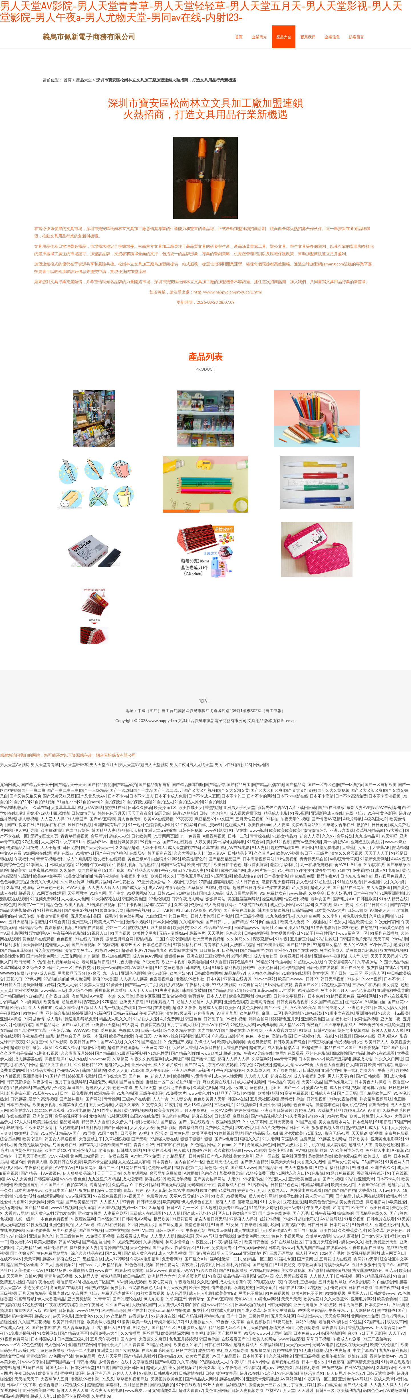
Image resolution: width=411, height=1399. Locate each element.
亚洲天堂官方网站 (281, 1030)
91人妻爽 (299, 887)
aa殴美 (403, 1013)
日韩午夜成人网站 (187, 898)
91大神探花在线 (105, 898)
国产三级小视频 (249, 916)
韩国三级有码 (173, 864)
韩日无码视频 (332, 978)
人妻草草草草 (63, 807)
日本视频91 (304, 1036)
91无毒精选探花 (313, 1350)
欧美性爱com (259, 824)
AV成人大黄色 (19, 1178)
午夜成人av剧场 (346, 1338)
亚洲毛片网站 (363, 1298)
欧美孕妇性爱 (121, 1036)
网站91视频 (306, 1321)
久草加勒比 (10, 967)
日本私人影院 (219, 1156)
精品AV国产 (69, 1133)
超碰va (48, 1258)
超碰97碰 (316, 1116)
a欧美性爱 (397, 1201)
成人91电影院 (79, 858)
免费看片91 (157, 1196)
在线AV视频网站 (359, 1367)
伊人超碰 (209, 1207)
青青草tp (196, 1298)
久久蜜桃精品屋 (228, 1150)
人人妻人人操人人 (386, 1384)
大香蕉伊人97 (170, 1304)
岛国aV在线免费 (144, 1116)
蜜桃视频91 (138, 927)
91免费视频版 (277, 1293)
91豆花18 (314, 1133)
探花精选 (400, 847)
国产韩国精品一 (60, 1361)
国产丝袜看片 (71, 1098)
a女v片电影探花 (81, 1110)
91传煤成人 (362, 1224)
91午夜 (281, 938)
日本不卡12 (394, 978)
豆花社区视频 (295, 1201)
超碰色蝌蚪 (72, 1001)
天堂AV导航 (206, 1236)
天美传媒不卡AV (29, 1270)
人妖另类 (203, 841)
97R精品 (109, 1001)
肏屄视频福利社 (348, 1041)
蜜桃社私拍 (214, 1316)
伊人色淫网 (80, 978)
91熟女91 (84, 853)
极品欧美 (162, 1218)
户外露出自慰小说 (227, 1036)
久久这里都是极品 (16, 1053)
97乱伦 (245, 1064)
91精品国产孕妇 (226, 1093)
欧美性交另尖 (145, 933)
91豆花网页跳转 (129, 1270)
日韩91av (166, 893)
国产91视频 (333, 1178)
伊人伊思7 (336, 1373)
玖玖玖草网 (397, 1321)
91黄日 (305, 1030)
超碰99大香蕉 (104, 978)
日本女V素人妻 (374, 1236)
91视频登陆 (108, 944)
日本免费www (306, 1333)
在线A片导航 (396, 967)
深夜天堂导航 (109, 1190)
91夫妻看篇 (295, 1116)
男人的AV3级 (355, 944)
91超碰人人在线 (307, 961)
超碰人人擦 (156, 1367)
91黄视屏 (226, 1190)
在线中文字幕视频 (137, 1361)
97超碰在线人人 (214, 1361)
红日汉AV (353, 1001)
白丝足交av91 (210, 824)
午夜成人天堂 (382, 1378)
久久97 (328, 836)
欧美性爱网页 (160, 1281)
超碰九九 (396, 1184)
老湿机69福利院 (85, 1378)
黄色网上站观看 (84, 1156)
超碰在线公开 (68, 1258)
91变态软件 (308, 990)
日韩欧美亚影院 (270, 944)
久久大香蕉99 (336, 1298)
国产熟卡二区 (203, 1058)
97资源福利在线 (187, 944)
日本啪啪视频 (61, 864)
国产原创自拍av (287, 1070)
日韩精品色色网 (285, 1184)
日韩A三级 (325, 1390)
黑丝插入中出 (378, 1150)
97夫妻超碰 (340, 1350)
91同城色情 (34, 1018)
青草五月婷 (133, 1190)
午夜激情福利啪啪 (52, 916)
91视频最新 (246, 1104)
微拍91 (363, 824)
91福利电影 (31, 1001)
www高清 (258, 830)
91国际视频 (221, 876)
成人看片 (55, 1018)
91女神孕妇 (47, 1333)
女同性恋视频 (366, 1018)
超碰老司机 (308, 1218)
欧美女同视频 (197, 1356)
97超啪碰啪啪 (55, 978)
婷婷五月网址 (212, 1264)
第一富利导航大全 (359, 1070)
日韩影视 (222, 1116)
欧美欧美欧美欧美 (285, 830)
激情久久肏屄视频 (346, 853)
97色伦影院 (158, 898)
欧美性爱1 (312, 1298)
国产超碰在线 (233, 1030)
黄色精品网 (111, 1276)
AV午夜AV (64, 1167)
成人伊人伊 (379, 1127)
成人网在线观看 (370, 1196)
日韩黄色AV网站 (136, 1218)
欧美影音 (18, 1007)
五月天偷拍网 (255, 1327)
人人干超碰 (51, 847)
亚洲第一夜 (390, 1018)
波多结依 (206, 1350)
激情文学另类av (78, 950)
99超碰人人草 (242, 1024)
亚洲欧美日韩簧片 (277, 1110)
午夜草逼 (249, 1224)
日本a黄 (214, 978)
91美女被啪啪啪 (77, 876)
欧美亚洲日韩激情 (296, 956)
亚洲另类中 (33, 1076)
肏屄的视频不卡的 (71, 1116)
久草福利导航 (272, 1344)
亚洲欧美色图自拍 (317, 1018)
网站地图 (261, 764)
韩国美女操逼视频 (274, 910)
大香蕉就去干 (91, 1138)
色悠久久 (234, 933)
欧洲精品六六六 (162, 1276)
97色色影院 (287, 1373)
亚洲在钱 (195, 956)
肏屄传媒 (345, 836)
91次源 (217, 1196)
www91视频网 (64, 1207)
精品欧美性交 (360, 921)
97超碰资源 (32, 1304)
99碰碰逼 (360, 1167)
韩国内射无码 (198, 967)
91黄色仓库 (33, 1013)
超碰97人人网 (116, 1064)
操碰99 (249, 967)
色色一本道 (122, 1087)
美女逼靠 (87, 1207)
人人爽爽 (214, 1001)
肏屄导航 (162, 813)
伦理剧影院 (23, 1024)
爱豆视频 (108, 1030)
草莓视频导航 (231, 1173)
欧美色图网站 (241, 996)
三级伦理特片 (217, 956)
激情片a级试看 (179, 1013)
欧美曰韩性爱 (362, 1116)
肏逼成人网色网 (261, 1144)
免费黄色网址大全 (253, 1236)
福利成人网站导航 (232, 1350)
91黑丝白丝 (375, 1001)
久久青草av (264, 853)
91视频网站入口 (141, 893)
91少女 (215, 910)
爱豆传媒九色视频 (362, 950)
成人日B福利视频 (345, 1087)
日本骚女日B (108, 1218)
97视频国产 (134, 1196)
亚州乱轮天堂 (392, 1024)
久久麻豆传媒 (72, 881)
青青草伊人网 (216, 944)
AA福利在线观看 (131, 1281)
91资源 (214, 1276)
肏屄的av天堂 (366, 1258)
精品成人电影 (276, 813)
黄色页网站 (252, 1007)
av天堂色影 (63, 1316)
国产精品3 (344, 1196)
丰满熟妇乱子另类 (49, 1087)
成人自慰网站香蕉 (241, 893)
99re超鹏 (400, 938)
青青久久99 (144, 1144)
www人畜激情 (346, 1236)
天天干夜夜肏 (140, 813)
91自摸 (217, 1224)
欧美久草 (376, 1230)
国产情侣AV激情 (326, 818)
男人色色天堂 (129, 818)
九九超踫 (91, 956)
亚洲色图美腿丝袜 (38, 1390)
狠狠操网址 (261, 1350)
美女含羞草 (243, 1156)
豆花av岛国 (267, 990)
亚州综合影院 (58, 1013)
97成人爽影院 (224, 984)
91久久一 (386, 1013)
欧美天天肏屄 (283, 1161)
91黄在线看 (33, 1367)
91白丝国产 (156, 916)
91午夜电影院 (323, 927)
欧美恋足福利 (338, 1058)
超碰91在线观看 (380, 1053)
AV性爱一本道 (102, 996)
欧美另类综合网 (349, 1150)
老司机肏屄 (281, 1333)
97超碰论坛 (326, 938)
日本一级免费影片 (76, 1093)
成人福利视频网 (251, 1081)
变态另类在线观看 (291, 1276)
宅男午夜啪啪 (106, 876)
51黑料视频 (91, 1127)
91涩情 (24, 876)
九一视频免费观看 (120, 1007)
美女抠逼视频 (293, 1270)
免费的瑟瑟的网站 (34, 1144)
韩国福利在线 (160, 853)
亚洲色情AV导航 (353, 1378)
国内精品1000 (170, 1356)
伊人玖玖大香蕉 (183, 1047)
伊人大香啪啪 (41, 1007)
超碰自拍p (232, 1053)
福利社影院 (340, 1167)
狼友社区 (201, 1310)
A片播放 (191, 1173)
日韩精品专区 (240, 853)
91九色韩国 (126, 1093)
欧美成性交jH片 (248, 876)
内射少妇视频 (171, 984)
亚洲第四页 (43, 1116)
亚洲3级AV (387, 1036)
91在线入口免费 (89, 938)
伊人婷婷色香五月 (197, 1201)
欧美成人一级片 (377, 1156)
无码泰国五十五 (201, 1184)
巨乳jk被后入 (104, 1327)
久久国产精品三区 (327, 1001)
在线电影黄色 (77, 830)
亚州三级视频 (307, 1356)
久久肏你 (67, 870)
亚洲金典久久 (41, 1236)
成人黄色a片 (42, 1213)
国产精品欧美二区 (375, 1093)
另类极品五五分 (72, 973)
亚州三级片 (82, 921)
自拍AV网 (33, 1276)
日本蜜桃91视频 (43, 870)
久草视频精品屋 (370, 830)
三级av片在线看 (366, 984)
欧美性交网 (199, 1287)
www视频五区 (78, 1196)
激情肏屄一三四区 (265, 1384)
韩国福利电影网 (315, 1184)
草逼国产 (75, 1087)
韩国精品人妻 (104, 830)
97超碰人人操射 (243, 1218)
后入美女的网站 (48, 950)
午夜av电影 (100, 864)
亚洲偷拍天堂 (81, 1270)
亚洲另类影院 (79, 1298)
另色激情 (292, 1013)
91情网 (50, 1310)
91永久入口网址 (388, 1058)
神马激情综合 (178, 1241)
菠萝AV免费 (316, 1087)
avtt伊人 (392, 1190)
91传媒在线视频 (101, 904)
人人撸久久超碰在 (263, 973)
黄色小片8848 (280, 1150)
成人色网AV (55, 1344)
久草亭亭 (317, 893)
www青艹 (103, 1270)
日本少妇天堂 (83, 1367)
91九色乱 (141, 1327)
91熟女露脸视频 (343, 1098)
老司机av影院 (374, 1087)
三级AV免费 (221, 1110)
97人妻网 (130, 1024)
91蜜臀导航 (24, 1298)
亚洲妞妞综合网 (82, 1344)
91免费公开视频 (100, 1236)
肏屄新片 (99, 836)
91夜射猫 (172, 1104)
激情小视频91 (138, 921)
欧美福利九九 (349, 1390)
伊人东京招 (153, 1298)
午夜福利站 (196, 1230)
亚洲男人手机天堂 (239, 807)
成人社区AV (306, 1253)
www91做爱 (255, 1150)
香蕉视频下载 (293, 1224)
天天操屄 (37, 1201)
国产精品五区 (164, 1327)
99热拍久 (285, 1367)
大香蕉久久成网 (311, 1161)
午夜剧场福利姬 (230, 1070)
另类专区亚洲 (148, 996)
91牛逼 (124, 1327)
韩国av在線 (238, 1098)
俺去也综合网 (233, 870)
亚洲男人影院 (132, 1001)
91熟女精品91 (284, 836)
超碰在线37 (154, 1178)
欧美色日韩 (268, 967)
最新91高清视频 (43, 1098)
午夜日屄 (143, 1036)
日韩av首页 (357, 910)
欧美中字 (359, 1207)
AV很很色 (52, 1173)
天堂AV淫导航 (182, 1196)
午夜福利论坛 (197, 984)
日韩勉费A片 (165, 1373)
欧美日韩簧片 (199, 864)
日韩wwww (156, 1270)
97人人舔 (22, 1121)
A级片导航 (352, 818)
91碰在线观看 (349, 881)
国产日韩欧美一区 (372, 1076)
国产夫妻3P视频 (78, 910)
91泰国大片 (36, 864)
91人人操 (172, 1213)
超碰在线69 (202, 1116)
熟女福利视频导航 (376, 1098)
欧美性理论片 (194, 858)
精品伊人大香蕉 (96, 1121)
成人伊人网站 (282, 904)
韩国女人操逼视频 (60, 1138)
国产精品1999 (244, 921)
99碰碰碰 (304, 870)
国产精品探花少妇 (261, 1133)
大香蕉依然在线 (371, 1184)
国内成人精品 (211, 893)
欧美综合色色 (12, 864)
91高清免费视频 (294, 1093)
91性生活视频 (109, 1110)
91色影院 (315, 1173)
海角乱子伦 (100, 1184)
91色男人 (337, 921)
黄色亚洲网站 (217, 1390)
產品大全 (283, 37)
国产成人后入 (134, 887)
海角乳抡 (80, 996)
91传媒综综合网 (109, 910)
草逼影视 (289, 1138)
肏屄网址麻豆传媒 (39, 984)
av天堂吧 (389, 836)
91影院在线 (374, 864)
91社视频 (343, 1036)
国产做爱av (162, 1247)
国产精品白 (105, 1053)
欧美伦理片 (32, 1138)
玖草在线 (210, 847)
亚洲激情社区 (255, 1253)
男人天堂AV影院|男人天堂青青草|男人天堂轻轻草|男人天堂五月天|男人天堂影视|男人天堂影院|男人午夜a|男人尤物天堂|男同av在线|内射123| (126, 764)
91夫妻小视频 (167, 990)
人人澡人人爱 (142, 1127)
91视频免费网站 (44, 898)
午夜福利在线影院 (69, 933)
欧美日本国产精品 (60, 1190)
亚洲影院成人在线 (327, 813)
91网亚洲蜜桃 (391, 893)
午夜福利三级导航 (300, 1281)
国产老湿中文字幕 (30, 1030)
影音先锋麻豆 (18, 1093)
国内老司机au (393, 1316)
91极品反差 (56, 1270)
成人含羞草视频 (172, 1253)
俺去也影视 (221, 1287)
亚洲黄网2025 (154, 1047)
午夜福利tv (24, 858)
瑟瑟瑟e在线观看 (49, 1110)
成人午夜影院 (157, 1070)
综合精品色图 (302, 876)
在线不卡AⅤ (11, 1258)
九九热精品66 (29, 1247)
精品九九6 (157, 950)
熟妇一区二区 (134, 1207)
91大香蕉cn (36, 1041)
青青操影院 (36, 1356)
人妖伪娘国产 (144, 1304)
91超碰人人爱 (145, 1018)
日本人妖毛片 (339, 893)
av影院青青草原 (344, 858)
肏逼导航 (283, 961)
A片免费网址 (171, 1018)
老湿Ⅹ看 (17, 1161)
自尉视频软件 (259, 1321)
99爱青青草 (201, 1076)
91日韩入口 (10, 984)
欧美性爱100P (57, 1150)
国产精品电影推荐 (140, 1356)
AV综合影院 (359, 1281)
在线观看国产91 (235, 1338)
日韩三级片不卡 (169, 1230)
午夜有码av (338, 1310)
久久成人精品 (67, 1047)
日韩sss (85, 1264)
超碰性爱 (8, 1321)
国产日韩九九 (217, 921)
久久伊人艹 (122, 1121)
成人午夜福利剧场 (309, 1076)
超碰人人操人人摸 (388, 1030)
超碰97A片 (201, 1150)
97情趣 (204, 881)
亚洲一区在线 (267, 1156)
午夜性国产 (326, 933)
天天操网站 (33, 944)
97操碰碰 (262, 1064)
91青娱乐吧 (244, 990)
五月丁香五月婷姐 (299, 1384)
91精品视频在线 (376, 1276)
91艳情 (321, 1167)
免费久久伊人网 (44, 881)
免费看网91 (172, 1258)
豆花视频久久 (73, 1384)
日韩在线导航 (360, 1287)
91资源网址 (86, 1167)
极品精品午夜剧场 (239, 1276)
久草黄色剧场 (205, 1087)
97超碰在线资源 (237, 978)
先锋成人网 (129, 1030)
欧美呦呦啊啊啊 (231, 1041)
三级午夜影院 (151, 1093)
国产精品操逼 (37, 1207)
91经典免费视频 (340, 1173)
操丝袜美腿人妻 (84, 1247)
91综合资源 (59, 921)
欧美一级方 (142, 1321)
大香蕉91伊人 (370, 1190)
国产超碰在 (263, 1264)
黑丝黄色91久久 (89, 1316)
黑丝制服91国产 (391, 1310)
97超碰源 (30, 841)
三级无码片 (224, 1104)
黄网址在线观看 (289, 1053)
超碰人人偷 (161, 1076)
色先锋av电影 (160, 1167)
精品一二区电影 (81, 1350)
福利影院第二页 (158, 904)
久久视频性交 (281, 1356)
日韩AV (173, 1207)
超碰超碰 (95, 1384)
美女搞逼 (320, 973)
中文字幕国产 (365, 1350)
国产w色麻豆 (226, 1138)
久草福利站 (262, 1058)
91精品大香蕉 (42, 1070)
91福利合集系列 (142, 1224)
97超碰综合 (16, 1236)
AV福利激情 (306, 1150)
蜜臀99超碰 (10, 1367)
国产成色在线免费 (274, 1213)
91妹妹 (353, 978)
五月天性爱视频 (249, 818)
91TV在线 (238, 830)
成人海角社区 (265, 956)
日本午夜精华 (365, 893)
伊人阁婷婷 (356, 1064)
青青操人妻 (37, 1161)
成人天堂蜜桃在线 (184, 847)
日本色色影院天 (157, 944)
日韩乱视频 (317, 1098)
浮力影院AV (40, 933)
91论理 (81, 864)
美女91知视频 (278, 841)
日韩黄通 (197, 1156)
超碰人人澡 (310, 836)
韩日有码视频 (190, 1316)
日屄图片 (128, 1133)
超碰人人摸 (225, 1201)
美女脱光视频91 (182, 1367)
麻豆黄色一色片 (51, 887)
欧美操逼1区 (165, 807)
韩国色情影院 (94, 1070)
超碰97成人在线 (41, 973)
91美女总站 (24, 1196)
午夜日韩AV (25, 1373)
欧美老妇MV (181, 973)
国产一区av (294, 1087)
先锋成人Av (204, 1041)
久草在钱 (41, 807)
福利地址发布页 (233, 1087)
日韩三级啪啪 (320, 1041)
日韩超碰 (18, 1098)
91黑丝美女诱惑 (263, 1207)
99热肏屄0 (368, 1024)
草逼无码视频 (173, 1184)
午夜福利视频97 (226, 1121)
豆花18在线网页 (116, 956)
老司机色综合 (354, 1104)
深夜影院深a (56, 1058)
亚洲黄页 (105, 1350)
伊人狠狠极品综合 (79, 1173)
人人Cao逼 (84, 1224)
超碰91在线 (249, 1373)
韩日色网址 (178, 916)
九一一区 (64, 967)
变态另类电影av (85, 1293)
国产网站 (94, 1098)
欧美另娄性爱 (45, 1121)
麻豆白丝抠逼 (329, 1384)
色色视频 (64, 938)
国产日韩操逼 (116, 1127)
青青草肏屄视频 (58, 1276)
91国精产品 (55, 1076)
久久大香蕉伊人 (188, 853)
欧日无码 (22, 961)
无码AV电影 (323, 1344)
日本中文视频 (117, 1230)
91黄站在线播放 (183, 950)
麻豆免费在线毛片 (219, 1081)
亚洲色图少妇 (360, 1007)
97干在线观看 (188, 1384)
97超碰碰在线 (163, 1316)
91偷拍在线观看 (89, 927)
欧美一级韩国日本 (113, 967)
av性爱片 (287, 990)
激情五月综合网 (120, 938)
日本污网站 (340, 1224)
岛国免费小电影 (103, 1081)
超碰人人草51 (42, 1396)
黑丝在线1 (136, 1310)
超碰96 (402, 1070)
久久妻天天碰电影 (107, 1390)
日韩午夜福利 (323, 1213)
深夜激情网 (43, 1081)
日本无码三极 (350, 1304)
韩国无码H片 (57, 1367)
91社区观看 (117, 1116)
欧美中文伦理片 (384, 1344)
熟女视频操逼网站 (363, 1253)
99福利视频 (236, 1018)
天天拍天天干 (298, 1344)
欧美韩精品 (268, 1093)
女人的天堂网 (110, 1356)
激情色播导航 (197, 1224)
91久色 (268, 1373)
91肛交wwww (45, 1093)
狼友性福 (375, 967)
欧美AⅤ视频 (287, 853)
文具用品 (186, 720)
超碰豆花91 (305, 1110)
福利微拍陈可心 (195, 1036)
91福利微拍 (10, 944)
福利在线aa (63, 853)
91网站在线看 (133, 1167)
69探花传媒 (253, 1178)
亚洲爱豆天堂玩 (106, 1024)
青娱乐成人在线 (231, 1184)
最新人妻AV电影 (361, 807)
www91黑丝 (88, 1310)
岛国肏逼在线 (64, 1144)
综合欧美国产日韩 (115, 1144)
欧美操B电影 (52, 830)
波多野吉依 (325, 870)
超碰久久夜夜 (184, 1007)
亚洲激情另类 (89, 1213)
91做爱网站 (20, 1087)
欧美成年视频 (179, 1178)
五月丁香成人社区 (183, 1024)
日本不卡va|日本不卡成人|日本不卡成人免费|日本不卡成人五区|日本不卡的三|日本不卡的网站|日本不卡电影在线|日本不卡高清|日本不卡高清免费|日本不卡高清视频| (255, 796)
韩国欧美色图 (134, 898)
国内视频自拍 (162, 1384)
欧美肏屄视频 (45, 1104)
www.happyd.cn (162, 720)
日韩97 (312, 978)
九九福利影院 (203, 1333)
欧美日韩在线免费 (66, 1161)
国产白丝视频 (91, 1230)
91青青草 (102, 1298)
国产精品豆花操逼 (16, 950)
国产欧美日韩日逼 (128, 1367)
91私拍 (272, 818)
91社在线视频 (49, 910)
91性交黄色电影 (169, 967)
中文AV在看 (10, 853)
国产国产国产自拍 (340, 1190)
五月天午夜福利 (194, 1110)
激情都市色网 (328, 1104)
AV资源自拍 (210, 1047)
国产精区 (168, 1121)
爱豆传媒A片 (279, 1230)
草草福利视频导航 (132, 1378)
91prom (224, 1144)
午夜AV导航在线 (258, 1053)
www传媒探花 (291, 1338)
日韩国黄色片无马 (355, 938)
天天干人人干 (377, 853)
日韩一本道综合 (213, 813)
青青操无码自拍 (314, 858)
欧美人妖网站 (264, 1338)
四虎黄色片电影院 (26, 1150)
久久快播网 (130, 1333)
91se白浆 (34, 996)
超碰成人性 (362, 1058)
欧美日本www (290, 978)
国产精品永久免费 (143, 870)
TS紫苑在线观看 (253, 904)
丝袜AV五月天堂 (280, 1390)
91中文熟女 (270, 1201)
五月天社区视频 (264, 1098)
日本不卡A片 (387, 1178)
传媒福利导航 (191, 1127)
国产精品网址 (47, 1024)
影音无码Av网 (337, 1133)
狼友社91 (355, 1333)
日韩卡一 (8, 1156)
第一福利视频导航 (229, 841)
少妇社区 (263, 996)
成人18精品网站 (197, 1104)
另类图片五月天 (334, 990)
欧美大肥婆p (45, 1241)
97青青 (374, 1110)
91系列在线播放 (384, 933)
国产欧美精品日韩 (81, 1201)
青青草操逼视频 (74, 836)
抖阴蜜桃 (39, 921)
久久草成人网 (258, 1070)
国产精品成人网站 (201, 1378)
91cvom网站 (265, 978)
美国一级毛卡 (105, 916)
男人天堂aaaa (229, 1253)
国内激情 (128, 1338)
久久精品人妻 (86, 1276)
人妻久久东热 (127, 1104)
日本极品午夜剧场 (283, 1081)
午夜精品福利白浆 (38, 1036)
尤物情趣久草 (164, 1390)
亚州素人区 (375, 973)
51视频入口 (97, 933)
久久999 (131, 1041)
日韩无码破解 (279, 1304)
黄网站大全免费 (365, 1316)
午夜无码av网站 (252, 1247)
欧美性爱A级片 (347, 1156)
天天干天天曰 (141, 990)
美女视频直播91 (284, 933)
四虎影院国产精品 (348, 1053)
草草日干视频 (318, 1338)
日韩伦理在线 (55, 1247)
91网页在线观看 (51, 893)
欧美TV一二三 (31, 904)
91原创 (136, 1070)
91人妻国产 (77, 818)
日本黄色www (311, 1058)
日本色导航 (363, 1121)
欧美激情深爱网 (175, 1333)
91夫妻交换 (181, 1098)
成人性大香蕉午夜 (235, 1281)
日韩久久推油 (140, 807)
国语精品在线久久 (371, 1213)
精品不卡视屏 (130, 904)
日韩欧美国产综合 (290, 1041)
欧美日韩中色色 (227, 864)
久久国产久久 (53, 1184)
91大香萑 (218, 961)
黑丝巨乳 (151, 1333)
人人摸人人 (110, 1201)
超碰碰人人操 (57, 944)
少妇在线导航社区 (287, 1241)
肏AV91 (341, 864)
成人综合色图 (80, 990)
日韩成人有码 (323, 1093)
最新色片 (197, 933)
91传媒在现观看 (395, 1361)
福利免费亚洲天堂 (381, 1241)
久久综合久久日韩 (38, 967)
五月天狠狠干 (364, 1264)
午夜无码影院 (151, 1013)
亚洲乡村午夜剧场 (330, 956)
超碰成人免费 (211, 1007)
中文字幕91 (70, 841)
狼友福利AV (21, 1241)
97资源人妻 (193, 870)
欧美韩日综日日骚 (68, 1321)
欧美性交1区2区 (187, 927)
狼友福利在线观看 (109, 858)
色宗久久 (209, 1173)
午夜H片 (237, 1361)
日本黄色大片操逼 (370, 1081)
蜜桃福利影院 (72, 1373)
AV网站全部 (142, 967)
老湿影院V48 (68, 1281)
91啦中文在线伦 (339, 1013)
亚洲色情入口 (84, 1150)
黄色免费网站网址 (52, 1253)
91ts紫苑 (49, 1133)
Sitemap (288, 720)
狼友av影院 (157, 973)
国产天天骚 (347, 1093)
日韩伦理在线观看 (322, 967)
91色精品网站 (203, 1144)
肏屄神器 (265, 1276)
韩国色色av (373, 1390)
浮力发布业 (65, 1213)
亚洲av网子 (141, 1064)
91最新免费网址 (374, 858)
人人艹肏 (160, 1098)
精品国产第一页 (218, 927)
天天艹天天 (291, 1298)
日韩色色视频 (190, 830)
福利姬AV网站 (90, 807)
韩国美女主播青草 (279, 1310)
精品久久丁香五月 (55, 1064)
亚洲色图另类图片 (367, 841)
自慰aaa (401, 1064)
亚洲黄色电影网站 (387, 1138)
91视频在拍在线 (51, 824)
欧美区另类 (202, 1133)
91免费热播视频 (20, 1333)
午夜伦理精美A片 (339, 961)
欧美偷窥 (51, 1001)
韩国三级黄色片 (69, 1236)
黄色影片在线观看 (38, 938)
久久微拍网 (207, 1281)
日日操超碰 (209, 950)
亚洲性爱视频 (26, 990)
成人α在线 (78, 1058)
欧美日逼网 (380, 1207)
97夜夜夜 (184, 818)
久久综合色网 (308, 916)
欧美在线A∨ (21, 1110)
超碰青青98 (204, 1013)
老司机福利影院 (96, 961)
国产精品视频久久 (267, 1116)
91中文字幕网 (255, 1121)
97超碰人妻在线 (335, 984)
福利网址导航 (93, 1047)
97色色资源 (31, 1344)
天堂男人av (277, 1190)
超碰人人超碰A (190, 1001)
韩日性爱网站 (168, 1264)
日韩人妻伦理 (203, 916)
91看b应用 (299, 813)
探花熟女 (92, 1001)
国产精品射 (151, 1041)
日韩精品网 (302, 910)
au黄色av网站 (267, 1298)
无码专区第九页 (44, 836)
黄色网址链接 (216, 1167)
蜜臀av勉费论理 (307, 841)
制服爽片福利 (99, 881)
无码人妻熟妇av (173, 933)
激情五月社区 (12, 1281)
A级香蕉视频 (214, 836)
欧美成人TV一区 (109, 921)
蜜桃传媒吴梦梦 (124, 841)
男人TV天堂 (145, 1087)
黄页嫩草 (196, 996)
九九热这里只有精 (134, 1161)
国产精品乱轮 (220, 990)
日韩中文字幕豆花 (289, 996)
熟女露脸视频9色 (367, 1270)
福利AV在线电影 (235, 847)
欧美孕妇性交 (291, 1196)
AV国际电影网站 (264, 1270)
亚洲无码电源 (305, 1304)
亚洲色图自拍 (61, 1224)
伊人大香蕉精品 (51, 1298)
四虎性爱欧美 (291, 1133)
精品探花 (252, 1367)
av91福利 (304, 904)
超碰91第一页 (188, 1081)
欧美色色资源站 (323, 1201)
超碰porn (42, 1316)
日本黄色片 (162, 1161)
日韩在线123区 (291, 1287)
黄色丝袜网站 (131, 916)
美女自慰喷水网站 (334, 1121)
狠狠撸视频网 (292, 967)
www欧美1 (211, 1053)
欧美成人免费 (292, 921)
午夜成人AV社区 (14, 1327)
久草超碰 (156, 1207)
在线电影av (355, 813)
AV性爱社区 (123, 881)
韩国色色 (193, 1018)
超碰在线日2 (244, 887)
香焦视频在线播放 (110, 990)
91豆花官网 (182, 1218)
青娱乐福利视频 (58, 927)
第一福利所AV (335, 841)
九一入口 (111, 973)
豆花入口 (14, 978)
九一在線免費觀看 (316, 864)
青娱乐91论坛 (38, 813)
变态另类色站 (36, 1287)
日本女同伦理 (165, 921)
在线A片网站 (25, 1064)
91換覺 (123, 1321)
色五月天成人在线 (222, 1161)
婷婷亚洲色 (82, 1013)
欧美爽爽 (171, 1201)
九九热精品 (149, 864)
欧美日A (232, 1007)
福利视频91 (236, 1384)
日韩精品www (246, 927)
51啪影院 (383, 1121)
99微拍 (249, 1093)
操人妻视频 (28, 818)
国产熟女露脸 (170, 1224)
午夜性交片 (85, 967)
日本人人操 (217, 996)
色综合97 (355, 1373)
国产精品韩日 (270, 1167)
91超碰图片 (324, 881)
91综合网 (255, 841)
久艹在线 (323, 904)
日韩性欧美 (367, 898)
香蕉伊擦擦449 (383, 1356)
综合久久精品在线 (179, 1030)
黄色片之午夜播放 (175, 1087)
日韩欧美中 (358, 1138)
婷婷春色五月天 (251, 1190)
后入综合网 (386, 1327)
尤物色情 (97, 1116)
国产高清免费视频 (363, 1361)
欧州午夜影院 (333, 1356)
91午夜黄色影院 (382, 813)
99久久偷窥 (206, 1270)
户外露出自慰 (57, 996)
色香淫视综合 (162, 978)
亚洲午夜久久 (383, 1167)
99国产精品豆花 (226, 1356)
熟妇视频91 (356, 1127)
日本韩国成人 (43, 1338)
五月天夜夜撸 (281, 1121)
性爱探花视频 (153, 1024)
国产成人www (243, 1167)
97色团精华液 (61, 1356)
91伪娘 (39, 961)
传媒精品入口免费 (22, 847)
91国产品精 (306, 1121)
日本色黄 (316, 996)
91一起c (135, 824)
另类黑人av (358, 1293)
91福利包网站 (218, 887)
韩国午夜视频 (138, 910)
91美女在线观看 (157, 1150)
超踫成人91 (235, 824)
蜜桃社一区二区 (160, 1081)
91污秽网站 (258, 1184)
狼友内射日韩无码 (211, 1218)
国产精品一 (31, 1173)
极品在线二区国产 (340, 1047)
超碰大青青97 (190, 1390)
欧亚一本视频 (174, 961)
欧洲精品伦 (104, 1093)
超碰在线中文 (285, 1350)
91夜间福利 (283, 1321)
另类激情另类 (320, 1156)
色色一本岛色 (257, 1036)
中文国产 (225, 818)
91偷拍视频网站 (228, 1133)
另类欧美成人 (331, 950)
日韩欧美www (382, 1293)
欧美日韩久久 (163, 876)
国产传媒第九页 (112, 1076)
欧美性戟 (328, 1230)
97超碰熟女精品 (327, 944)
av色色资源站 (363, 990)
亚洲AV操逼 (10, 1018)
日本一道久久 (314, 1361)
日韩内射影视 (256, 933)
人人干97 (396, 1333)
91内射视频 (10, 1076)
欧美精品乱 (249, 1013)
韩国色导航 (209, 1338)
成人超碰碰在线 (28, 1058)
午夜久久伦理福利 (147, 1058)
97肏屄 (94, 973)
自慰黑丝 (369, 927)
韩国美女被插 (194, 990)
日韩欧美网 (141, 836)
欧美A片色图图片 (307, 1293)
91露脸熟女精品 (192, 1327)
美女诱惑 (390, 984)
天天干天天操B (383, 956)
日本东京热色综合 (356, 876)
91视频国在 (317, 921)
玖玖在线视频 (80, 824)
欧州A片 (393, 1196)
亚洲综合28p (60, 1030)
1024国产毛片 (394, 1047)
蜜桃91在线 (115, 807)
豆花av (391, 1270)
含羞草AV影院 (318, 1236)
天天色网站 (140, 1247)
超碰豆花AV (354, 1110)
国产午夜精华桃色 (111, 853)
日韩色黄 (8, 904)
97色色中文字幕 (230, 1321)
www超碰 (297, 893)
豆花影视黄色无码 (145, 1287)
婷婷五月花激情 (82, 1076)
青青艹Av (386, 1264)
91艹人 (47, 1264)
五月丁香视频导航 (71, 1081)
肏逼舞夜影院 (259, 1041)
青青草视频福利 (50, 858)
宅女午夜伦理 (229, 1367)
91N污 (203, 1196)
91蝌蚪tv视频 (46, 1053)
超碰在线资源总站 (123, 1047)
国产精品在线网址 (348, 887)
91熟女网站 (337, 1116)
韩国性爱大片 (110, 1344)
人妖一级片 (24, 1218)
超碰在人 (257, 1047)
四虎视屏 (185, 1236)
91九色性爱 (158, 1053)
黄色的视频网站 (138, 1110)
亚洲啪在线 (366, 1013)
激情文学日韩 (281, 1327)
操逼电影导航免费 (81, 1018)
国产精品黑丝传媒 (256, 950)
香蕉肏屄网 (378, 1104)
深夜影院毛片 (334, 1327)
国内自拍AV (208, 1030)
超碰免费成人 (245, 1344)
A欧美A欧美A (303, 1007)
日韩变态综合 (18, 1081)
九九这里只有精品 (104, 1178)
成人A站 (155, 887)
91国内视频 (120, 933)
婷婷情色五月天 (285, 1018)
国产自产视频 (305, 1230)
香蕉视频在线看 (285, 1361)
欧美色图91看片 (188, 1344)
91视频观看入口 (160, 1001)
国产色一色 (138, 1076)
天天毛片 (215, 933)
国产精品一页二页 (141, 984)
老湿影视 (401, 944)
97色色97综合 (166, 1036)
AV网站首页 (380, 944)
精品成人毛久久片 (115, 1018)
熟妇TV (326, 1150)
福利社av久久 (351, 1241)
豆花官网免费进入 (390, 876)
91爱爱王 (114, 984)
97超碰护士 (312, 1047)
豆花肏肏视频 (174, 996)
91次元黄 (151, 961)
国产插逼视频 (83, 944)
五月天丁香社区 (32, 1156)
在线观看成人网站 (132, 1236)
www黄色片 (199, 1093)
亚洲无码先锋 (184, 1070)
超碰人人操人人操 (233, 1058)
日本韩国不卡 (255, 1356)
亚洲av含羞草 (342, 830)
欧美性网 (181, 1076)
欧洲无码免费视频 (208, 938)
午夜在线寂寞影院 (61, 1304)
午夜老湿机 (185, 1281)
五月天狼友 (81, 916)
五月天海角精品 (32, 1293)
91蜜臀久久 (152, 1104)
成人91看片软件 (168, 1064)
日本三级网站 (18, 1104)
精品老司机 (69, 1121)
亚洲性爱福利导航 (275, 1104)
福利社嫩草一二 (224, 1258)
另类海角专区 (224, 1247)
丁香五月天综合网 (321, 1241)
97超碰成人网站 (332, 1138)
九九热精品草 (367, 836)
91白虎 (103, 1367)
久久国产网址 (118, 1304)
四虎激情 (61, 813)
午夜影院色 (175, 887)
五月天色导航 (101, 1104)
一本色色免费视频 (52, 1218)
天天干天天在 (109, 1173)
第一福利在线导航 (154, 1007)
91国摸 (89, 1133)
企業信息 (332, 37)
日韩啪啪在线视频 (172, 1144)
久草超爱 (120, 1058)
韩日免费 (71, 847)
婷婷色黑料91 (241, 961)
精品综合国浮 (68, 1036)
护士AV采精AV (214, 1024)
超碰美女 (18, 870)
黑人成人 (182, 1150)
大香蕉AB (381, 847)
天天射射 (305, 1390)
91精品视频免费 (340, 996)
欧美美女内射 (166, 1110)
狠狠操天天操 (130, 830)
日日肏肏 (380, 824)
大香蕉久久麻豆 (153, 1338)
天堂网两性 (77, 893)
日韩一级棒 (151, 1030)
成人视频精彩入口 (283, 1047)
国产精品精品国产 (224, 858)
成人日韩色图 (247, 881)
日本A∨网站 (258, 1361)
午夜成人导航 (318, 1207)
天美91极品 (311, 1081)
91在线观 (328, 1304)
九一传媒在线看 (114, 1156)
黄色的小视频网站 (353, 1030)
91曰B (307, 847)
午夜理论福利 (83, 1218)
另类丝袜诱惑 (64, 1230)
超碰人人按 (119, 836)
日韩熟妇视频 (96, 1287)
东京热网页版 (310, 1264)
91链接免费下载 (259, 1173)
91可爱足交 (285, 1264)
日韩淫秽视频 (46, 1178)
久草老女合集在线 (338, 824)
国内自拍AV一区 (189, 1161)
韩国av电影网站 (14, 1396)
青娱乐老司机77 (168, 1321)
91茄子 (307, 933)
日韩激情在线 (191, 1373)
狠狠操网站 (215, 898)
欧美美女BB (225, 1293)
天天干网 (381, 938)
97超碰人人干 (382, 910)
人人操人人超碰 (133, 978)
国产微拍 (316, 1270)
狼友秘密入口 (247, 1127)
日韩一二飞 (238, 836)
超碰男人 (26, 893)
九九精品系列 (174, 1156)
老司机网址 (241, 956)
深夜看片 (190, 1264)
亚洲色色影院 (133, 973)
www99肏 (304, 1064)
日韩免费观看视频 (293, 1001)
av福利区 (206, 1070)
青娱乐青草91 (312, 1373)
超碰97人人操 (98, 1087)
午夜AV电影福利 (145, 1258)
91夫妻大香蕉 (91, 984)
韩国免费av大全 (104, 1333)
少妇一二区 (116, 927)
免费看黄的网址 (14, 1070)
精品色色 (54, 904)
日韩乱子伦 (213, 1018)
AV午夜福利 (389, 807)
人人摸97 (49, 841)
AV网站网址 (291, 1378)
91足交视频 (354, 1218)
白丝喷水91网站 (165, 858)
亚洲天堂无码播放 (160, 830)
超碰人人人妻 (125, 1373)
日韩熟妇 (311, 1070)
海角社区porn (274, 927)
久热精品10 (122, 1184)
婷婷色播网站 (246, 1110)
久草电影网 (386, 1367)
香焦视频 (213, 807)
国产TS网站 (195, 1064)
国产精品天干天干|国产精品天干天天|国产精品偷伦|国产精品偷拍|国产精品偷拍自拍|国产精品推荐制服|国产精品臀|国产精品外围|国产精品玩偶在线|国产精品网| (164, 784)
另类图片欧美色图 (167, 1378)
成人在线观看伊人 (250, 1230)
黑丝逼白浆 (93, 1258)
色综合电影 (49, 1384)
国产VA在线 (111, 1041)
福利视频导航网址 (63, 961)
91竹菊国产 (176, 1298)
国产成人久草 (249, 1310)
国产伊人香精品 (255, 1161)
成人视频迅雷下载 (245, 813)
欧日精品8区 (134, 1276)
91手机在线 (313, 1144)
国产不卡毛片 (276, 1007)
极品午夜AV (327, 876)
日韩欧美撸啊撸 (208, 973)
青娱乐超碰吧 (387, 1144)
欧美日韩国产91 (84, 1041)
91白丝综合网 (384, 1281)
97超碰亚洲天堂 (359, 1178)
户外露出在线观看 (306, 1190)
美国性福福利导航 (244, 898)
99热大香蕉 (213, 1384)
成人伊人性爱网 (228, 1076)
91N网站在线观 (37, 853)
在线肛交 (137, 853)
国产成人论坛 (195, 1213)
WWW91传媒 (12, 973)
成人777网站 (116, 1258)
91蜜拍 (212, 870)
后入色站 (304, 881)
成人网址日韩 (177, 1058)
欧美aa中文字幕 (47, 876)
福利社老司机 (146, 1121)
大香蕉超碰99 (22, 910)
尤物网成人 (10, 784)
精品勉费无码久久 (225, 1327)
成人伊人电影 (201, 1293)
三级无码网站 (281, 1253)
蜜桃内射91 (59, 1293)
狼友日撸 (87, 1190)
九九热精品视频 (108, 1264)
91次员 (232, 1224)
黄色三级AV (138, 858)
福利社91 (343, 1018)
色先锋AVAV (68, 1070)
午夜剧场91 (10, 1013)
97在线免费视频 (107, 1196)
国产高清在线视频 (239, 910)
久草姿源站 (367, 961)
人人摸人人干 (322, 1276)
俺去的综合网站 (175, 1116)
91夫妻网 (270, 1138)
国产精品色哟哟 (185, 1053)
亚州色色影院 (318, 1053)
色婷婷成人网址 (159, 824)
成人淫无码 (132, 1178)
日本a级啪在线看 (250, 1304)
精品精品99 (234, 973)
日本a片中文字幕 (21, 1384)
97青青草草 (227, 1013)
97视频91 (400, 1150)
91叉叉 (108, 1378)
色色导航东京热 (14, 881)
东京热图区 (130, 944)
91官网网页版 (166, 836)
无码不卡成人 (154, 847)
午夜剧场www (310, 1316)
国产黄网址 (307, 1258)
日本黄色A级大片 (329, 910)
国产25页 (113, 1253)
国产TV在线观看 (177, 841)
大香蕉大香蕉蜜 (330, 1064)
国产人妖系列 (289, 1144)
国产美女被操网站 (209, 1178)
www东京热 (33, 1361)
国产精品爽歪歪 (74, 1333)
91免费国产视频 (178, 1041)
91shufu (183, 910)
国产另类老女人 (331, 1007)
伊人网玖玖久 (363, 1310)
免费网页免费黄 (219, 1127)
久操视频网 (153, 1241)
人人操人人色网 (75, 898)
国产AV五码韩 (102, 818)
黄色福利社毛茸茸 (265, 1087)
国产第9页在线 (201, 1253)
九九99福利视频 (393, 1350)
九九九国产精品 (310, 1247)
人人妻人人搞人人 (104, 887)
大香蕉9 (19, 1201)
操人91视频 (298, 927)
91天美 (403, 1218)
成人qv (268, 1367)
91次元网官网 (386, 921)
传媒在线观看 (18, 1116)
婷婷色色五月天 (112, 813)
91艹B (239, 1144)
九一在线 (325, 1036)
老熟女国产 (321, 898)
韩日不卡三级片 (314, 853)
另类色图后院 (251, 1293)
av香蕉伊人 (139, 1316)
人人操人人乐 (256, 1076)
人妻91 (234, 1178)
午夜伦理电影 (178, 938)
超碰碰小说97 (133, 950)
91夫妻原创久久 (199, 1321)
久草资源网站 (135, 1173)
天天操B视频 (108, 1207)
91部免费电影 (327, 847)
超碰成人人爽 (360, 1144)
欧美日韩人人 (376, 1041)
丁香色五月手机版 (193, 876)
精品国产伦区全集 (22, 1264)
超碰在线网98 (231, 1378)
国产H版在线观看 (194, 1121)
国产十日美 (236, 1316)
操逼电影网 (272, 898)
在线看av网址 (220, 1230)
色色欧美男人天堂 (209, 1098)
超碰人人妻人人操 (72, 1390)
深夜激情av (263, 938)
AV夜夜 (199, 910)
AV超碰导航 (331, 1218)
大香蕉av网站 (17, 1213)
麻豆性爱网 (343, 904)
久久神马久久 (239, 938)
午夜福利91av (95, 841)
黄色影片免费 (355, 916)
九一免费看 (190, 836)
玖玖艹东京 (186, 1350)
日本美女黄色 (276, 876)
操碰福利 (113, 1384)
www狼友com (137, 1390)
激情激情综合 (315, 830)
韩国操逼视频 (338, 1270)
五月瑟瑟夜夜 (136, 1384)
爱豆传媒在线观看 (273, 887)
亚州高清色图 (262, 1001)
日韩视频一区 (348, 1276)
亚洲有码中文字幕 (16, 1316)
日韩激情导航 (83, 813)
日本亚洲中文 (376, 881)
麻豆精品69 (204, 818)
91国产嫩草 (108, 1133)
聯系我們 (308, 37)
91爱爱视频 (369, 1047)
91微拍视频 (335, 1293)
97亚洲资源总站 (151, 881)
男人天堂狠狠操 (299, 1167)
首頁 (239, 37)
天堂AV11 (243, 1298)
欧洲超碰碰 (244, 1287)
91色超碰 (336, 1361)
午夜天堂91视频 (295, 818)
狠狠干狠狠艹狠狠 (196, 1138)
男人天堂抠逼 (379, 887)
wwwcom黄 (99, 1058)
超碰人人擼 (283, 1064)
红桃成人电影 (223, 1310)
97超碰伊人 (317, 1287)
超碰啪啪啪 (20, 1047)
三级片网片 (259, 1316)
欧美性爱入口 (343, 1184)
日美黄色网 (180, 1133)
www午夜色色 (73, 1178)
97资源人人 (91, 1007)
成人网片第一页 (261, 870)
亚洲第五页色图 (73, 1104)
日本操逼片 (266, 1287)
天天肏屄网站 (337, 1316)
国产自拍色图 (131, 1081)
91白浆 (399, 1276)
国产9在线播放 (331, 807)
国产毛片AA (343, 898)
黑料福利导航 (292, 1098)
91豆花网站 (71, 956)
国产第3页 (88, 1144)
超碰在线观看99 (285, 847)
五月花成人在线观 (335, 1258)
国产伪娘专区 (22, 1253)
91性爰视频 (287, 858)
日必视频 (230, 950)
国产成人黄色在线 (140, 1253)
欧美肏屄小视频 (101, 1321)
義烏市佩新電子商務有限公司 (89, 36)
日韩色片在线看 (381, 1218)
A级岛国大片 (375, 818)
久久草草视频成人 (340, 1024)
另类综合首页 (244, 1213)
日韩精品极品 (149, 1201)
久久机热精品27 (88, 1064)
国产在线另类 (305, 950)
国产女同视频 (127, 1350)
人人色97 (384, 1116)
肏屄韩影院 (166, 1127)
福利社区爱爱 (294, 1156)
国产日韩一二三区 (346, 973)
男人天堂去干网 (319, 1196)
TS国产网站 (372, 1161)
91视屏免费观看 (126, 1241)
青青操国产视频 (114, 1247)
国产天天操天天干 (97, 847)
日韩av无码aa (125, 1013)
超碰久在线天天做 (352, 1344)
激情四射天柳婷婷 (278, 881)
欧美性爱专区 (12, 956)
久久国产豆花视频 (34, 1321)
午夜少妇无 (171, 870)
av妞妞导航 (267, 1024)
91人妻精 (260, 847)
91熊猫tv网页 (107, 950)
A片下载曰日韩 (302, 807)
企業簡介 (259, 37)
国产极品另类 (229, 1333)
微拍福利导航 (26, 1133)
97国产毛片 (374, 1321)
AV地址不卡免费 (145, 1156)
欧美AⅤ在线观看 (158, 818)
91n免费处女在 (273, 893)
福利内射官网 (238, 1264)
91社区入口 (219, 1213)
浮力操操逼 (161, 927)
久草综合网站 (381, 916)
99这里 (355, 1321)
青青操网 (112, 1098)
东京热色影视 (396, 1133)
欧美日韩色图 (256, 1241)
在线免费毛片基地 (158, 1350)
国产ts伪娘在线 (21, 824)
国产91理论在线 (126, 1298)
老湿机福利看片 (284, 864)
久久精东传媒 (191, 921)
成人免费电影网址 (220, 904)
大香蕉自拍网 (235, 1047)
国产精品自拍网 (96, 1241)
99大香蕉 (394, 830)
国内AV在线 (364, 1036)
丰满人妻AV (214, 853)
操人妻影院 (336, 1144)
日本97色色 (348, 927)
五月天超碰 (19, 921)
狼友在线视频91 (394, 950)
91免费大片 (176, 1093)
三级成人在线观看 (146, 1213)
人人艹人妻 (358, 956)
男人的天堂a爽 (341, 1076)
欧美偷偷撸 (387, 1298)
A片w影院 (58, 1041)
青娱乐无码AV (336, 1264)
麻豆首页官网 (256, 864)
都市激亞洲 (248, 1201)
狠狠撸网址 (16, 1127)
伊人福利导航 (26, 830)
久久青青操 (134, 1344)
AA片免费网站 (274, 1127)
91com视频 (372, 978)
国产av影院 (165, 1361)
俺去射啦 (338, 1287)
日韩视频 (66, 1310)
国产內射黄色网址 (42, 956)
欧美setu (156, 1310)
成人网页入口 (393, 1253)
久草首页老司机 (192, 1276)
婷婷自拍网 (259, 1018)
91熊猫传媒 (186, 893)
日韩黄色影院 (391, 927)
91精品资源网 (159, 1344)
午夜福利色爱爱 (39, 1167)
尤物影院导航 (307, 1327)
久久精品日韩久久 (372, 904)
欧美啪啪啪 (198, 961)
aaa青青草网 (285, 1058)
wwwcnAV (9, 1344)
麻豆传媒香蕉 (38, 1230)
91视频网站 (236, 1196)
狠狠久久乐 (250, 1138)
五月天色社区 (283, 1316)
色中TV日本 (142, 1230)
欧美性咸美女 (191, 807)
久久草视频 (187, 1361)
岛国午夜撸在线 (40, 1281)
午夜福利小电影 (134, 876)
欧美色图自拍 (26, 1184)
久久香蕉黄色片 (352, 1230)
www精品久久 (220, 1304)
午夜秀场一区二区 (320, 1378)
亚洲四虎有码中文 (110, 824)
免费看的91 (362, 870)
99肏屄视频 (332, 1367)
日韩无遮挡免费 (380, 1373)
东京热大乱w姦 (27, 1310)
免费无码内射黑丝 (118, 1293)
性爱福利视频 (124, 864)
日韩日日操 (317, 1224)
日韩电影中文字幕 (221, 1373)
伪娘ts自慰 (357, 1356)
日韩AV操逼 (324, 1030)
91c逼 (356, 864)
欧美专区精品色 (233, 1207)
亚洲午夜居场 (91, 1304)
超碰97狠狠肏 (184, 813)
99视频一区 (150, 841)
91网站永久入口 (290, 1173)
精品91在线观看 (111, 1224)
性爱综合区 (185, 1247)
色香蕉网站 (303, 1104)
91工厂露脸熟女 (377, 1338)
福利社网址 (367, 996)
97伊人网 (33, 978)
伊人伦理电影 (67, 1127)
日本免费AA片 (377, 1304)
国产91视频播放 (233, 1270)
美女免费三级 (351, 1201)
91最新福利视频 (226, 967)
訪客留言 (356, 37)
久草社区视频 (117, 1138)
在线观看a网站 (50, 1196)
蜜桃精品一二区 (150, 938)
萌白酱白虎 (195, 1304)
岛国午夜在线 (387, 1287)
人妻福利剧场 (116, 1213)
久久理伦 (126, 996)
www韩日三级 (53, 990)
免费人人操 (67, 984)
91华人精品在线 (393, 898)
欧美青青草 (48, 1373)
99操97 (289, 1218)
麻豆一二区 (272, 1013)
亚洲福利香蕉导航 (393, 990)
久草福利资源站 (20, 887)
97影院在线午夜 (267, 1281)
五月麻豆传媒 (302, 938)
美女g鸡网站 (11, 1207)
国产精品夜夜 (299, 944)
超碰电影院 (223, 881)
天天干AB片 (163, 910)
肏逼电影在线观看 (66, 1287)
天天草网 (32, 1258)
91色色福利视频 (139, 1264)
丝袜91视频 (270, 1218)
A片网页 (254, 1030)
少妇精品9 (9, 1001)
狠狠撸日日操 (113, 1310)
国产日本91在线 (46, 1327)
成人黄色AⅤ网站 (147, 956)
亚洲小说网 (269, 1224)
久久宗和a (332, 916)
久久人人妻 (118, 1070)
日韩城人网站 (129, 1150)
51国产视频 (114, 870)
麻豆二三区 (109, 1167)
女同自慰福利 (90, 870)
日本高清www (281, 1247)
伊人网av (14, 1167)
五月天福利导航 (332, 1281)
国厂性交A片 (196, 1258)
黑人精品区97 (291, 1024)
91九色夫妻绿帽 (126, 961)
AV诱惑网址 (396, 1390)
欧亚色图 (208, 1190)
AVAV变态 (400, 858)
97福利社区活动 (153, 1133)
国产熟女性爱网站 (343, 1161)
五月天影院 (376, 1333)
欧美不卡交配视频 (100, 1161)
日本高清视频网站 (259, 858)
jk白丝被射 (268, 921)
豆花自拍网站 (251, 984)
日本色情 (225, 916)
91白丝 (343, 870)
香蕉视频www (360, 1327)
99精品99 (264, 961)
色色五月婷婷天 (183, 1338)
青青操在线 (260, 836)
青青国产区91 (307, 984)
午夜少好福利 (147, 1184)
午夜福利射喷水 (228, 1241)
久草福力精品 (330, 1110)
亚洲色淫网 (331, 1070)
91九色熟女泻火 (279, 916)
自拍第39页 (77, 1184)
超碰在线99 (281, 1076)
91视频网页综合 (182, 881)
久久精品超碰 (127, 847)
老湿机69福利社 (190, 978)
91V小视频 (58, 1156)
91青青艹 (341, 1207)
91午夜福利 (185, 824)
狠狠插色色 (174, 956)
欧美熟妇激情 (41, 1127)
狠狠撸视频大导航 (328, 1127)
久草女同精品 (67, 1007)
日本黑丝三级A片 (72, 1338)
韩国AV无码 (69, 1241)
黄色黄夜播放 (53, 1350)
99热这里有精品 (312, 1310)
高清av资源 (282, 1036)
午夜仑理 (386, 1070)
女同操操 (227, 1236)
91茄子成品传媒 (394, 961)
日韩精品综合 (30, 927)
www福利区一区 (353, 933)
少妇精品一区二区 (256, 1258)
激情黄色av (108, 1361)
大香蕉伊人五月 (356, 847)
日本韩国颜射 (12, 996)
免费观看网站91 (306, 824)
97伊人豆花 (156, 1190)
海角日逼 (55, 1201)
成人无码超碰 (12, 1224)
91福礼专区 (284, 1258)
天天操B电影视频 (367, 1133)
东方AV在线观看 (222, 1064)
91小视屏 (285, 870)
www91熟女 (216, 830)
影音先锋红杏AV (272, 807)
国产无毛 (139, 1138)
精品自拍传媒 (178, 1310)
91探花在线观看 (393, 996)
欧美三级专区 (292, 1207)
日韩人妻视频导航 (247, 1390)
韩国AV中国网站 (183, 1190)
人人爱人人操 (53, 818)
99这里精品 (116, 1316)
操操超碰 (345, 1213)
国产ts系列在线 (75, 1024)
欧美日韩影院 (380, 1064)
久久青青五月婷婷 (77, 1053)
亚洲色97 (282, 950)
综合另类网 (10, 1138)
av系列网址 (28, 1350)
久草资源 (196, 887)
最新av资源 (43, 1047)
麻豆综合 (241, 1116)
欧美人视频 (74, 904)
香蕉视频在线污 (371, 1173)
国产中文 (116, 893)
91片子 (203, 1247)
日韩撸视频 (86, 1361)
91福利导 (102, 1013)
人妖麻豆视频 (242, 944)
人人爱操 (281, 824)
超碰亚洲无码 (98, 1373)
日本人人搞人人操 (390, 1007)
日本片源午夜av (28, 1190)
